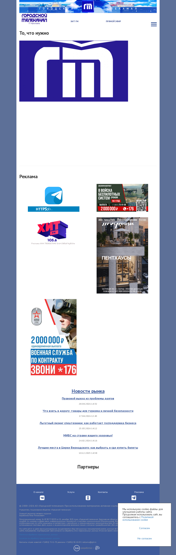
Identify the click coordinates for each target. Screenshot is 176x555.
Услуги (70, 492)
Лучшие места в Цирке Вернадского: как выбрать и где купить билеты (88, 447)
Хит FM (74, 21)
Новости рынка (88, 391)
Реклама (139, 492)
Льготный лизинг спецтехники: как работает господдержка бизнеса (88, 423)
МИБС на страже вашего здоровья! (88, 435)
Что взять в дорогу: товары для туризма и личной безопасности (88, 411)
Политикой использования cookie (138, 518)
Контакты (103, 492)
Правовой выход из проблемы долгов (88, 398)
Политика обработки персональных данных (38, 534)
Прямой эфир (113, 21)
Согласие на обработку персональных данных (39, 538)
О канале (38, 492)
